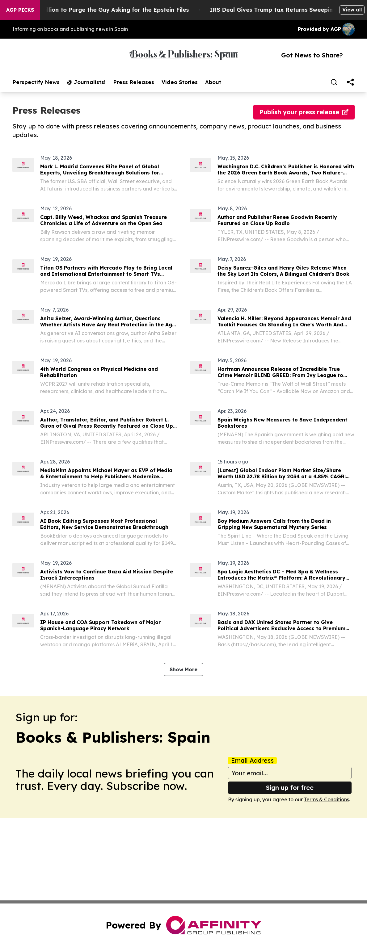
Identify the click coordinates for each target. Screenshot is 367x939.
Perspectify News (36, 82)
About (213, 82)
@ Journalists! (86, 82)
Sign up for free (290, 787)
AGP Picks (20, 10)
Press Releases (133, 82)
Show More (183, 669)
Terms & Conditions (326, 799)
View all (352, 9)
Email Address (252, 760)
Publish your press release (303, 112)
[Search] (334, 82)
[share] (350, 82)
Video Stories (180, 82)
